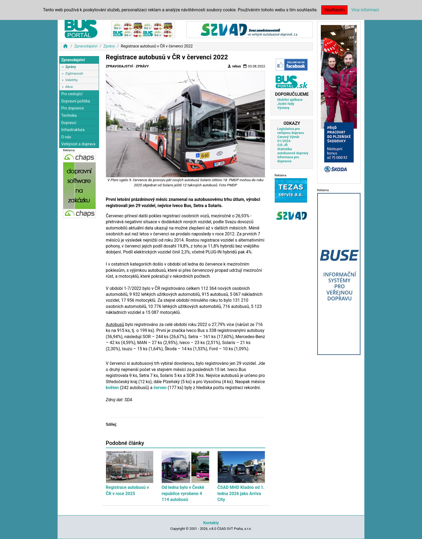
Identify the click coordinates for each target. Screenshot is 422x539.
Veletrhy (71, 80)
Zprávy (109, 46)
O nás (66, 137)
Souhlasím (334, 9)
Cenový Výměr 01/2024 (288, 139)
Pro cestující (71, 94)
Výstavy (283, 108)
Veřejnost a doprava (78, 144)
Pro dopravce (72, 108)
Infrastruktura (73, 130)
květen (112, 387)
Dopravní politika (75, 101)
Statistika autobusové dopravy (292, 151)
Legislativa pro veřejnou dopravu (290, 131)
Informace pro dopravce (288, 159)
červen (160, 387)
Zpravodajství (85, 46)
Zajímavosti (74, 73)
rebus (234, 66)
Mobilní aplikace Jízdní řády (290, 102)
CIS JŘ (282, 145)
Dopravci (68, 123)
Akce (69, 87)
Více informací (365, 9)
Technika (69, 115)
